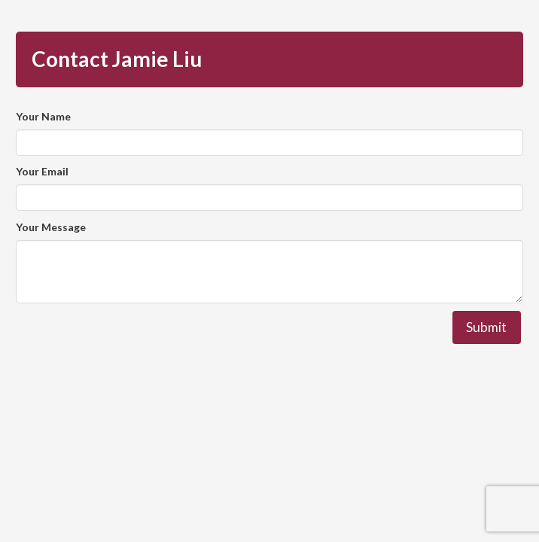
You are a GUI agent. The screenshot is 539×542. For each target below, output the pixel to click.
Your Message (51, 227)
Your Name (43, 116)
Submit (486, 327)
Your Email (42, 171)
